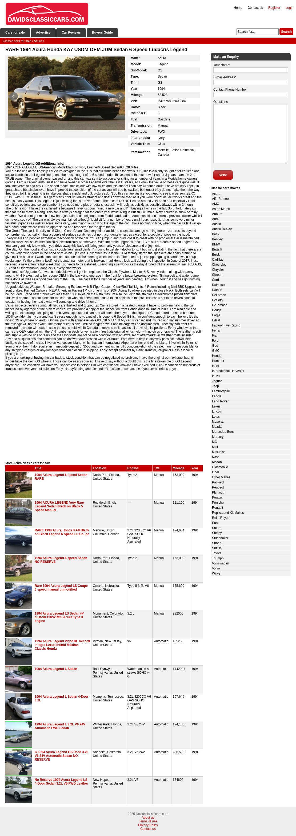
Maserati (218, 421)
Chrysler (218, 270)
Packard (218, 482)
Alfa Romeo (220, 199)
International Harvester (228, 371)
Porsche (218, 502)
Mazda (217, 427)
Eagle (216, 315)
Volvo (216, 568)
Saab (215, 523)
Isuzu (216, 376)
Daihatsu (218, 285)
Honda (216, 356)
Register (274, 8)
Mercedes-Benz (223, 432)
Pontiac (217, 497)
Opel (215, 472)
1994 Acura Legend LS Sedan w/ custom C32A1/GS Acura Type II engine (59, 617)
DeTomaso (219, 305)
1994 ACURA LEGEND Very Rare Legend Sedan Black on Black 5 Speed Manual (59, 506)
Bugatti (217, 249)
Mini (215, 447)
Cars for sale (15, 32)
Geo (215, 346)
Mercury (217, 437)
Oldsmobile (220, 467)
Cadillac (217, 259)
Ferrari (216, 330)
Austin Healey (222, 229)
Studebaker (220, 538)
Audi (215, 219)
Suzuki (217, 548)
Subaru (217, 543)
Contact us (255, 8)
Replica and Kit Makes (228, 513)
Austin (216, 224)
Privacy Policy (148, 825)
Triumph (218, 558)
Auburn (217, 214)
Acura (216, 194)
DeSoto (217, 300)
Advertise (43, 32)
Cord (215, 280)
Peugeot (218, 487)
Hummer (218, 361)
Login (289, 8)
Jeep (215, 386)
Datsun (217, 290)
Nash (215, 457)
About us (148, 817)
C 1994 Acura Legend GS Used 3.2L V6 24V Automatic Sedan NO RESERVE (62, 755)
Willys (216, 573)
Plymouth (218, 492)
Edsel (216, 320)
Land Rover (220, 401)
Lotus (216, 416)
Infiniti (216, 366)
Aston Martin (221, 209)
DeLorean (219, 295)
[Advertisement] (104, 416)
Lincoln (217, 411)
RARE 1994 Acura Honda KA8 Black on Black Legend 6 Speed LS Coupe (62, 532)
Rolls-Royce (220, 518)
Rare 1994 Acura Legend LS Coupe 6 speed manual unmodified (61, 587)
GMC (215, 351)
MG (214, 442)
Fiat (214, 335)
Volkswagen (220, 563)
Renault (217, 508)
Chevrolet (219, 264)
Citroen (217, 275)
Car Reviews (71, 32)
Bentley (217, 239)
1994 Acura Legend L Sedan (56, 669)
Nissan (217, 462)
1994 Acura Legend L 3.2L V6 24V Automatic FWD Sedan (60, 726)
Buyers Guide (102, 32)
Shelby (217, 533)
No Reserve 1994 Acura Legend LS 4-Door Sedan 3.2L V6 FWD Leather (61, 781)
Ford (215, 340)
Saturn (216, 528)
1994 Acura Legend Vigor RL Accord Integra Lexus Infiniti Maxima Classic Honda (62, 645)
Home (238, 8)
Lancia (216, 396)
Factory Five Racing (226, 325)
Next (119, 96)
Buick (216, 254)
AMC (215, 204)
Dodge (216, 310)
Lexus (216, 406)
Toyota (216, 553)
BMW (216, 244)
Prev (13, 96)
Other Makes (221, 477)
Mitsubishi (219, 452)
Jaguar (217, 381)
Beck (215, 234)
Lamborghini (221, 391)
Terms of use (148, 821)
